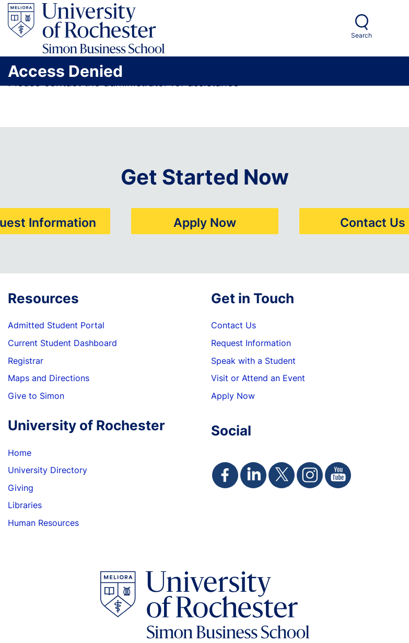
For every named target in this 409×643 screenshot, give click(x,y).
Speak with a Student (253, 360)
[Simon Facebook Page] (225, 475)
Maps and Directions (48, 378)
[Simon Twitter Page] (281, 475)
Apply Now (204, 222)
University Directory (47, 470)
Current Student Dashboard (62, 343)
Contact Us (372, 222)
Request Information (251, 343)
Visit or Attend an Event (258, 378)
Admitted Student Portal (56, 325)
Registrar (25, 360)
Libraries (25, 505)
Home (19, 452)
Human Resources (43, 523)
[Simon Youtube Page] (338, 475)
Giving (20, 487)
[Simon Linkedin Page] (253, 475)
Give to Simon (36, 395)
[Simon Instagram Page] (310, 475)
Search (361, 35)
